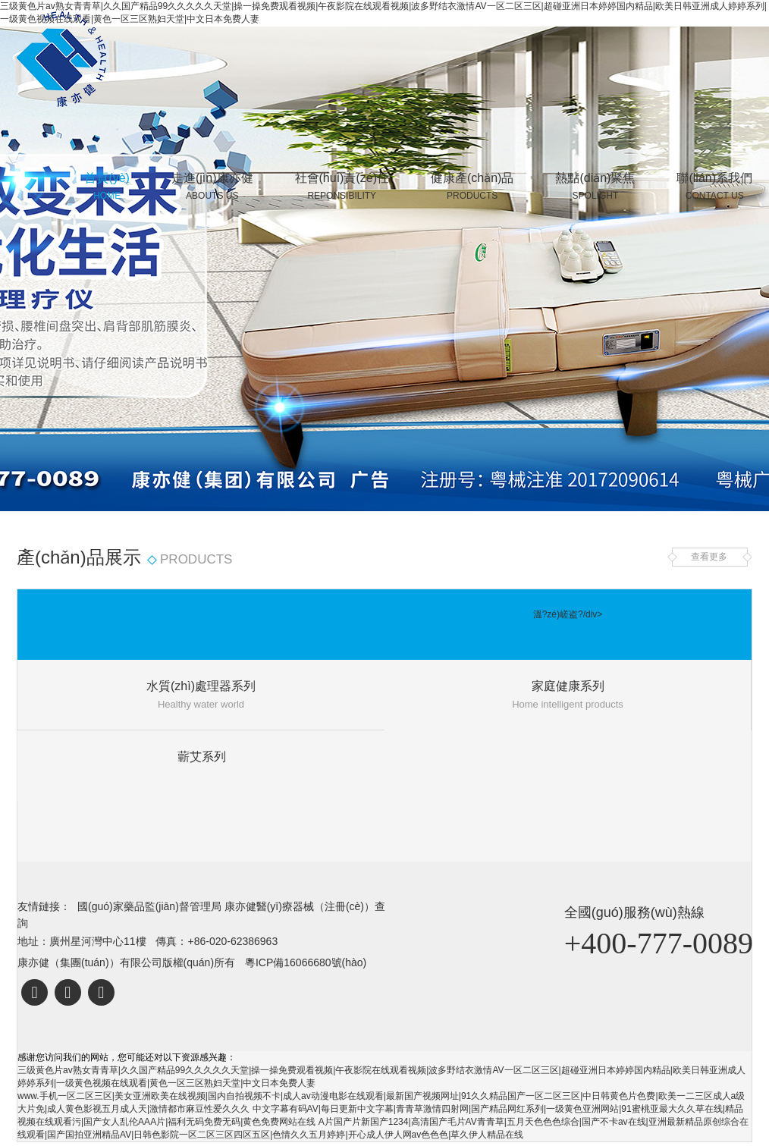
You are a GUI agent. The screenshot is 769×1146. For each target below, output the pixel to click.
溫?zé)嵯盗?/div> (568, 614)
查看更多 (709, 556)
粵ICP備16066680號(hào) (305, 962)
